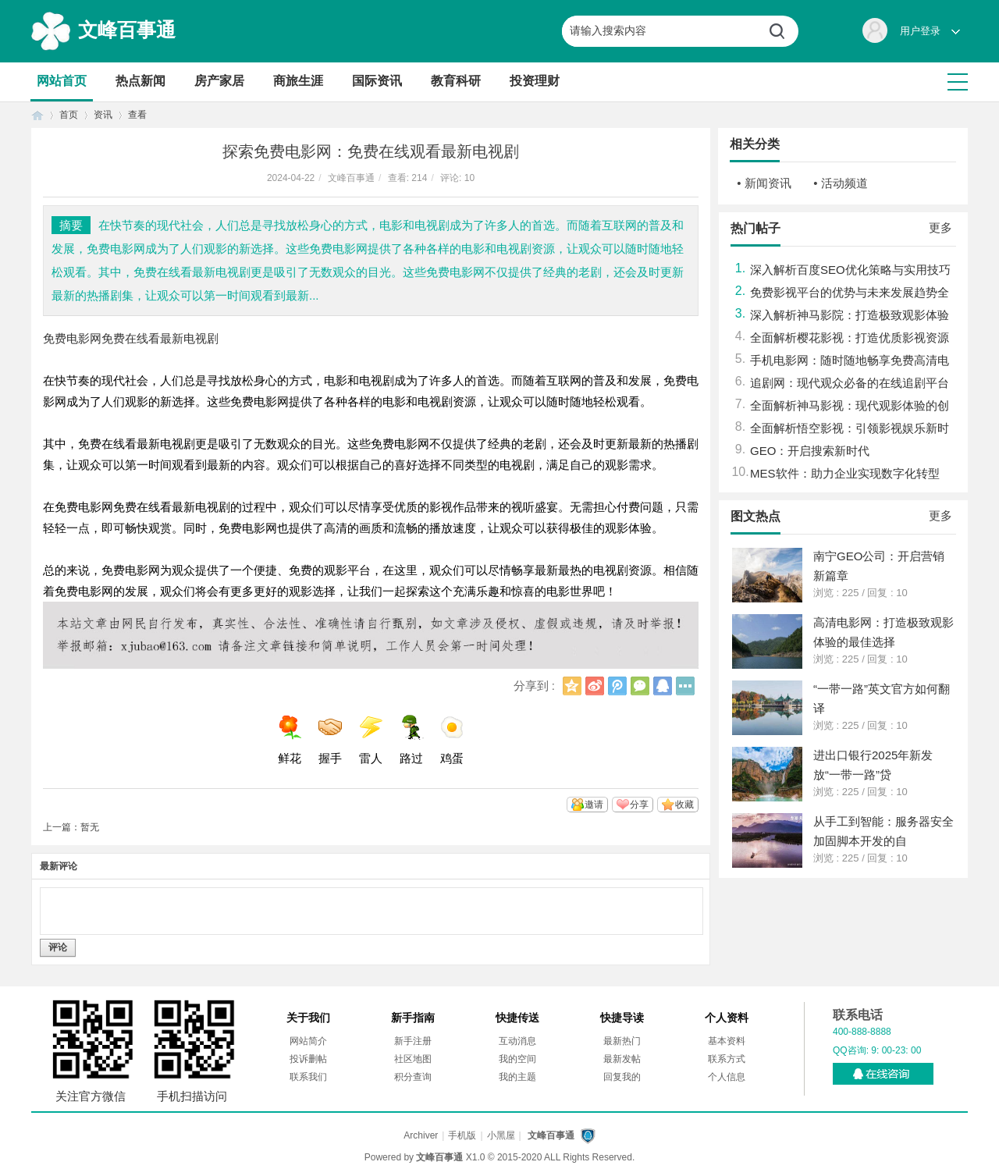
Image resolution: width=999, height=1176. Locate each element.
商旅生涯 (298, 80)
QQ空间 (572, 686)
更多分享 (685, 686)
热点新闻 (140, 80)
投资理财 (535, 80)
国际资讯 (377, 80)
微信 (640, 686)
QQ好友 (662, 686)
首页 (37, 115)
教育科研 (456, 80)
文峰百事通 (127, 30)
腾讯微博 (617, 686)
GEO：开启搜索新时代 (809, 450)
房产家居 (219, 80)
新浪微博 (594, 686)
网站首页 (62, 80)
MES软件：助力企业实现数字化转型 (845, 473)
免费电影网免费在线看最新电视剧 (131, 338)
